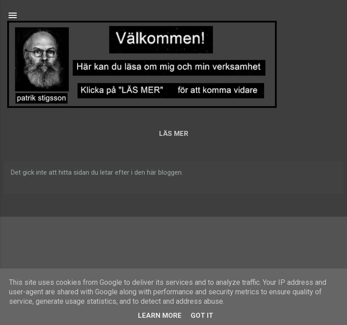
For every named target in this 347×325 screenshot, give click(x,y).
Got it (202, 315)
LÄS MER (173, 134)
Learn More (160, 315)
